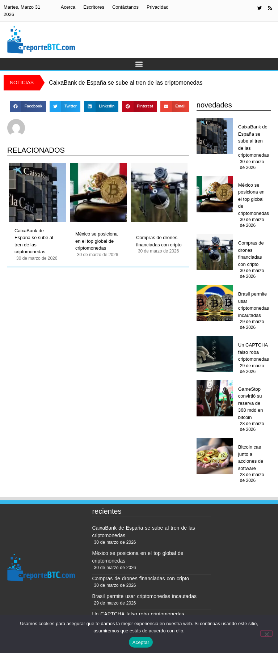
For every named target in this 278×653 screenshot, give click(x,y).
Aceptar (140, 642)
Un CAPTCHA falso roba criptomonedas (253, 352)
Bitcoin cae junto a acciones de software (250, 457)
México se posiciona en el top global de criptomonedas (96, 241)
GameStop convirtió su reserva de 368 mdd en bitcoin (250, 403)
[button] (139, 64)
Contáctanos (125, 7)
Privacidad (158, 7)
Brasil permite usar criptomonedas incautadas (253, 304)
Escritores (93, 7)
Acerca (68, 7)
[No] (266, 633)
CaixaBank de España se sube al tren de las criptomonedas (33, 241)
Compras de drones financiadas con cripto (159, 241)
